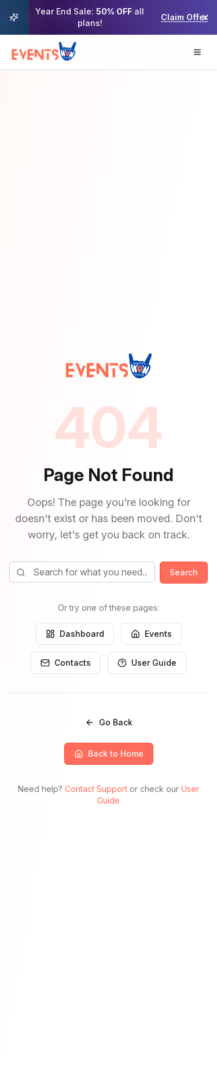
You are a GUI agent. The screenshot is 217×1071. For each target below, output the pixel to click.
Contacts (66, 662)
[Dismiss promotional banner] (205, 17)
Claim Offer (184, 17)
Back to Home (109, 753)
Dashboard (75, 634)
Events (151, 634)
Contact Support (96, 789)
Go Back (109, 722)
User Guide (146, 662)
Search (184, 572)
